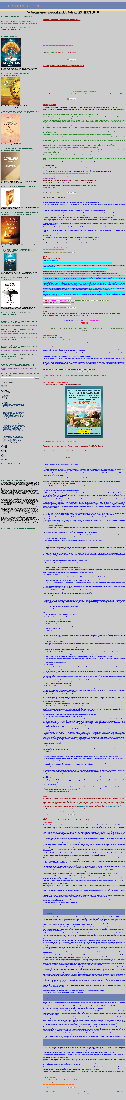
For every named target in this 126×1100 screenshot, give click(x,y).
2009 (3, 459)
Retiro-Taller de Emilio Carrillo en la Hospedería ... (13, 414)
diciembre (5, 391)
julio (4, 397)
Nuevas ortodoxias (7, 417)
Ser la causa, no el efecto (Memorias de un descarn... (13, 441)
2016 (3, 450)
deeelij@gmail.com (75, 811)
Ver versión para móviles (84, 1093)
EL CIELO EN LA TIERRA (23, 6)
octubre (5, 393)
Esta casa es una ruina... (51, 258)
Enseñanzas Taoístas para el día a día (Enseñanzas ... (14, 423)
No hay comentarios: (62, 59)
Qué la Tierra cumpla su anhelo (9, 439)
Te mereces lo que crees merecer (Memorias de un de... (14, 411)
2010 (3, 457)
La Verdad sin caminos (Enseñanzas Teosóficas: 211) (62, 20)
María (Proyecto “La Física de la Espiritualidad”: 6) (13, 431)
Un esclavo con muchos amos (54, 197)
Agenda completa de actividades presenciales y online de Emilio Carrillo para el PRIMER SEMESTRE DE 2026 (63, 13)
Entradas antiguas (120, 1091)
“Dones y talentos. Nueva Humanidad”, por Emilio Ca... (14, 405)
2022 (3, 389)
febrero (5, 403)
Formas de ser (6, 438)
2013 (3, 454)
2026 (3, 383)
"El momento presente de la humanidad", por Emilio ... (14, 415)
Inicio (85, 1091)
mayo (4, 399)
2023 (3, 387)
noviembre (5, 392)
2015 (3, 451)
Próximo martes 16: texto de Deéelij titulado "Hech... (13, 425)
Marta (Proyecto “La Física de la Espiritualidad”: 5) (13, 442)
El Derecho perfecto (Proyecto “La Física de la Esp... (13, 412)
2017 (3, 449)
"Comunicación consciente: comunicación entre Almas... (14, 426)
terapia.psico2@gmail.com (84, 806)
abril (4, 401)
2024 (3, 386)
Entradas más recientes (49, 1091)
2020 (3, 445)
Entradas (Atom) (54, 1097)
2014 (3, 452)
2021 (3, 390)
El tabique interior (49, 105)
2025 (3, 385)
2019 (3, 446)
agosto (5, 396)
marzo (4, 402)
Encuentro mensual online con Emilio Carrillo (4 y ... (13, 424)
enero (4, 443)
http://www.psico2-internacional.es (111, 806)
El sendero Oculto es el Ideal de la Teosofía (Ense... (13, 434)
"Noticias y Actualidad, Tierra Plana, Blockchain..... (13, 429)
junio (4, 398)
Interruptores (5, 418)
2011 (3, 456)
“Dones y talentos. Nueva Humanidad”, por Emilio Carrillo (63, 66)
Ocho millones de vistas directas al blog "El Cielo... (13, 416)
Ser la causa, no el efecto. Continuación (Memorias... (13, 430)
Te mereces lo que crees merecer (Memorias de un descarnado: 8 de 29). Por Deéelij (73, 446)
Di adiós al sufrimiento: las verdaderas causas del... (13, 419)
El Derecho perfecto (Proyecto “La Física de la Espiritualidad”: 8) (66, 820)
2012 (3, 455)
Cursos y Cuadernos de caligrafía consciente (12, 428)
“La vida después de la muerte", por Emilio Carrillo (13, 436)
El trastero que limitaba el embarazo (10, 427)
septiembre (5, 395)
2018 (3, 447)
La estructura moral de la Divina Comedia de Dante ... (14, 413)
